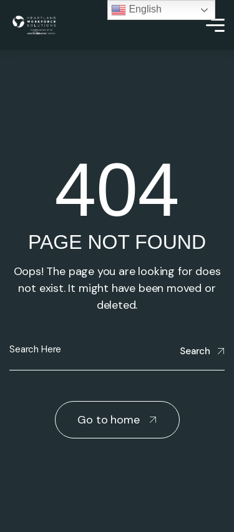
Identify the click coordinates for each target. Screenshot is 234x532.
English (136, 9)
